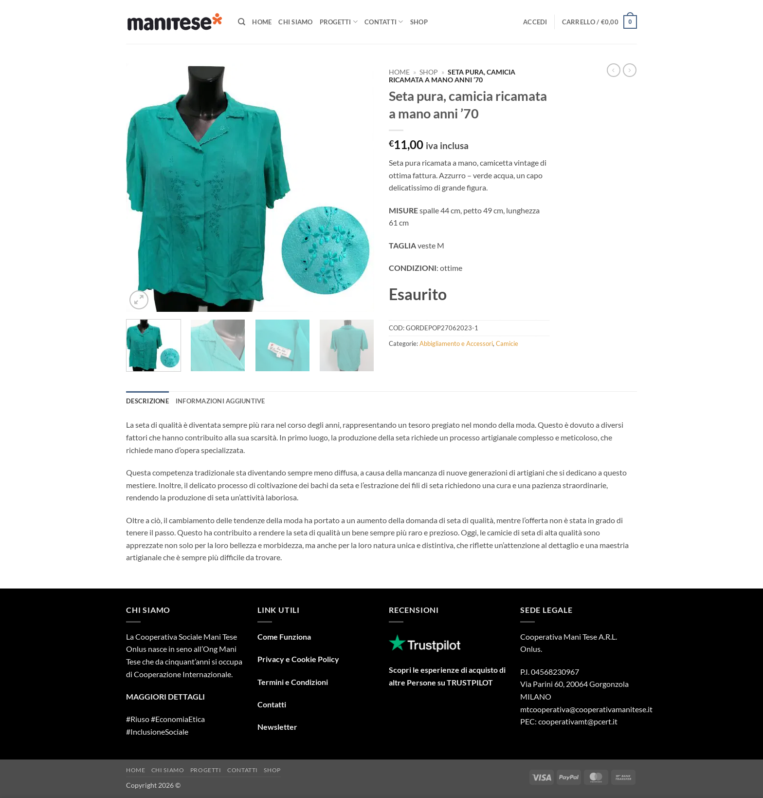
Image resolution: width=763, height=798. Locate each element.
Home (262, 22)
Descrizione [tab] (147, 401)
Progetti (339, 21)
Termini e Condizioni (292, 681)
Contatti (383, 21)
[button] (535, 22)
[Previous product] (629, 70)
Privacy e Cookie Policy (298, 659)
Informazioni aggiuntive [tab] (220, 401)
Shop (419, 22)
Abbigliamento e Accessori (456, 343)
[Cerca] (241, 22)
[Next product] (613, 70)
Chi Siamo (295, 22)
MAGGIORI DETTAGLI (165, 696)
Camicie (507, 343)
